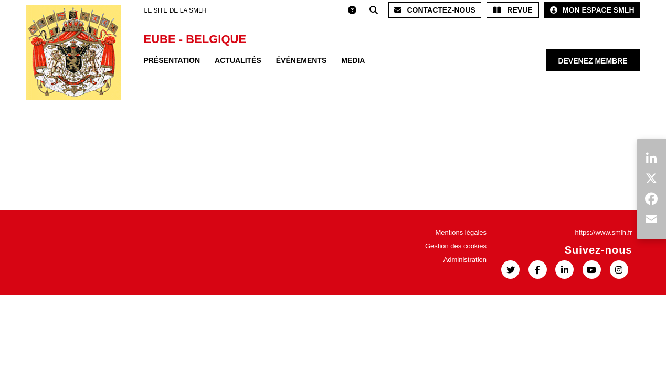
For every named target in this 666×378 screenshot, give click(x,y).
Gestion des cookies (456, 246)
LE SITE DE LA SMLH (175, 10)
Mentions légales (461, 232)
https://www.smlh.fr (603, 232)
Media (353, 60)
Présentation (172, 60)
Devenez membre (592, 61)
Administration (465, 260)
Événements (301, 60)
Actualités (238, 60)
